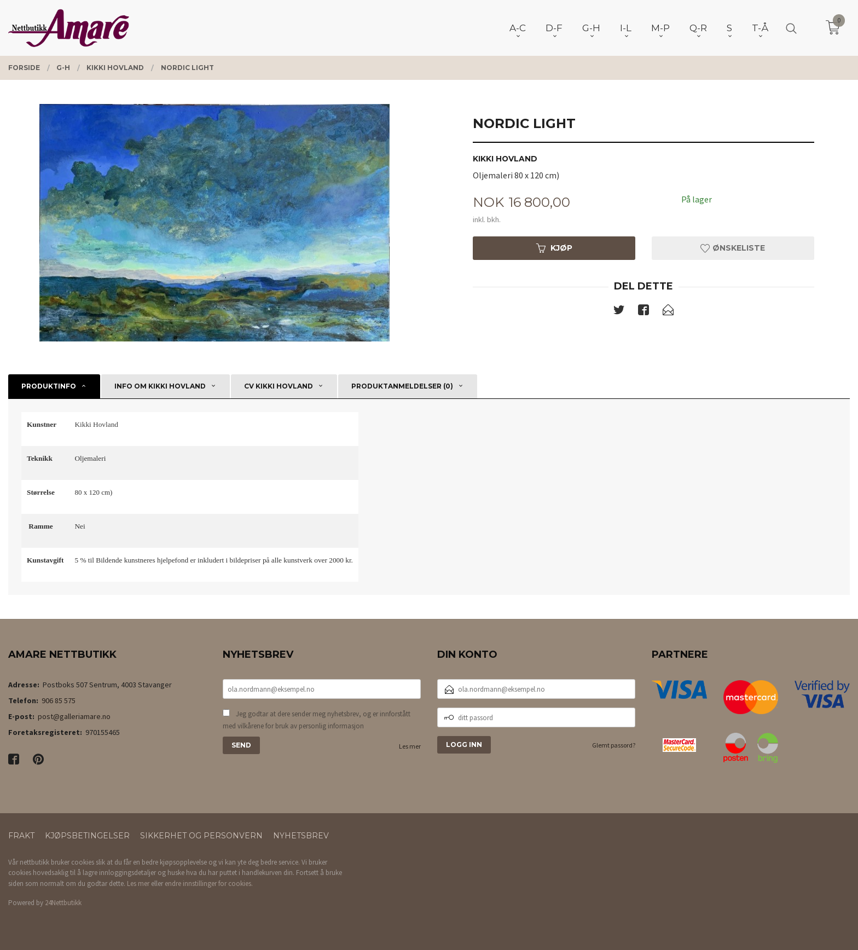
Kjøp (554, 248)
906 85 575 (59, 700)
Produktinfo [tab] (48, 386)
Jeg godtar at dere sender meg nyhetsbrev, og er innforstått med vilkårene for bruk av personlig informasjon (316, 720)
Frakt (21, 836)
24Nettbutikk (63, 902)
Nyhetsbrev (301, 836)
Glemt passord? (613, 745)
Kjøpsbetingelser (87, 836)
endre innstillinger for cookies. (209, 883)
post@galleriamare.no (74, 716)
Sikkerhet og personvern (201, 836)
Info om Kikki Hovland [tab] (160, 386)
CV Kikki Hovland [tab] (278, 386)
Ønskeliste (732, 248)
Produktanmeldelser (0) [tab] (402, 386)
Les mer (410, 746)
